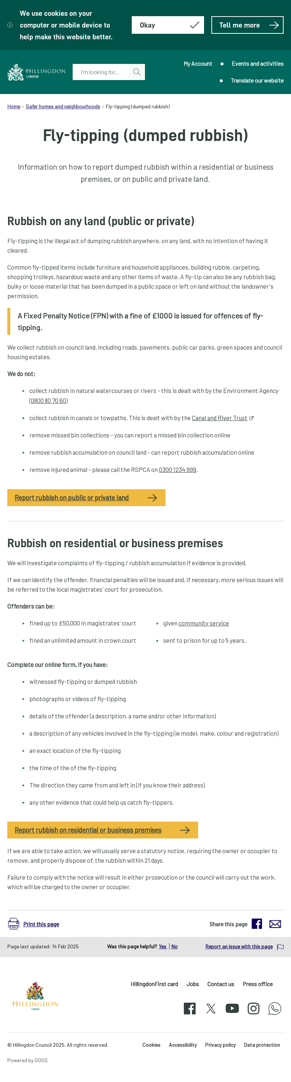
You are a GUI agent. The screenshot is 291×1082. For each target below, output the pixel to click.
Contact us (220, 983)
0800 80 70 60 (48, 400)
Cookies (151, 1045)
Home (13, 106)
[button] (37, 924)
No (174, 946)
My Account (197, 63)
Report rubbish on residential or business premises (88, 830)
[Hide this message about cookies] (168, 25)
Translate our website (257, 80)
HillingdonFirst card (154, 983)
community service (204, 623)
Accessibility (183, 1045)
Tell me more (249, 25)
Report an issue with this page (239, 946)
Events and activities (258, 63)
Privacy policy (220, 1045)
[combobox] (100, 72)
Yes (163, 946)
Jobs (192, 983)
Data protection (262, 1045)
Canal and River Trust (219, 417)
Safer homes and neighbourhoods (63, 106)
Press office (258, 983)
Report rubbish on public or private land (72, 498)
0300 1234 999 (177, 469)
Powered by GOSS (27, 1060)
